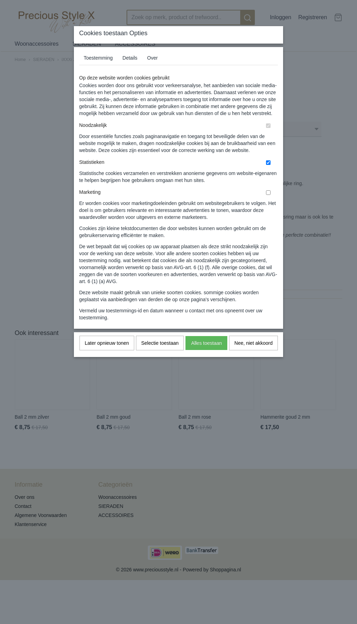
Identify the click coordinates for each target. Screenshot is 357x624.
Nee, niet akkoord (253, 343)
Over (152, 58)
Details (129, 58)
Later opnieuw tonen (107, 343)
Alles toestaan (206, 343)
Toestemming (98, 58)
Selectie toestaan (159, 343)
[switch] (268, 125)
